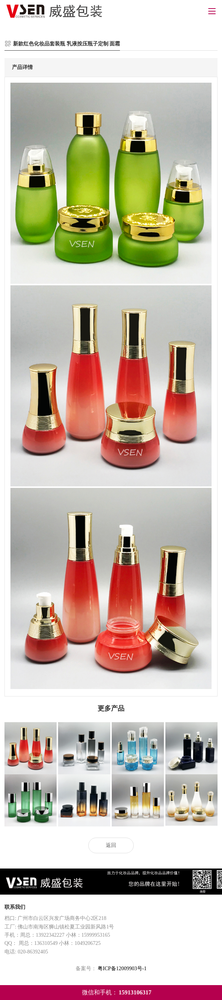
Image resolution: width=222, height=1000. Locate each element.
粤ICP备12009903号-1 (122, 968)
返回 (111, 845)
